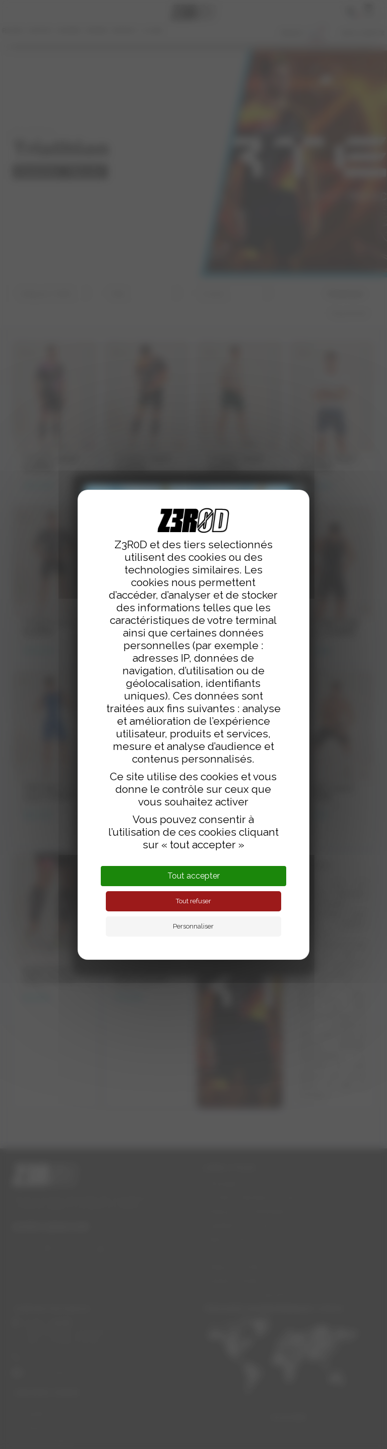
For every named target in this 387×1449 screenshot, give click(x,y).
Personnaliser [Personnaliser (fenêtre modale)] (193, 926)
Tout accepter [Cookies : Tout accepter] (193, 876)
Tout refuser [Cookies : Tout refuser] (193, 901)
